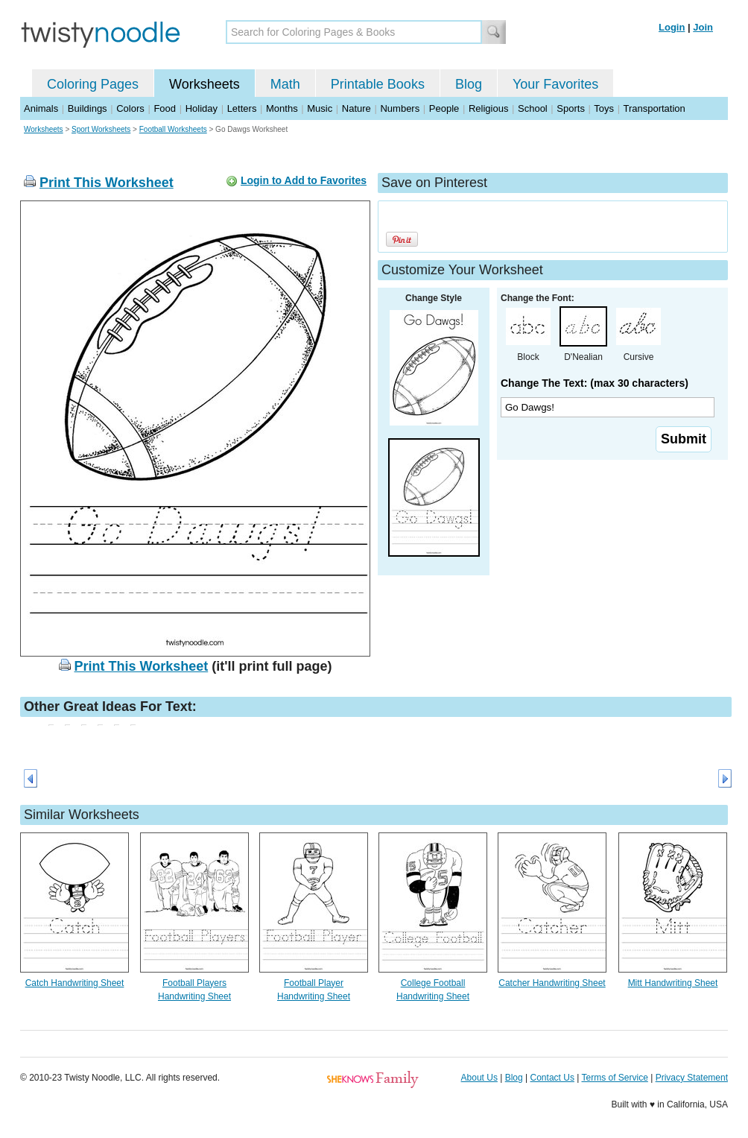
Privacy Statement (692, 1077)
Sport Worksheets (101, 129)
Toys (604, 108)
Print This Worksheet (106, 182)
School (533, 108)
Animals (41, 108)
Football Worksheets (173, 129)
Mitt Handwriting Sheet (673, 983)
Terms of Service (614, 1077)
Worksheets (204, 84)
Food (164, 108)
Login (672, 27)
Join (703, 27)
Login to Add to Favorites (304, 180)
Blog (468, 84)
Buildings (87, 108)
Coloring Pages (93, 84)
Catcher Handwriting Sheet (551, 983)
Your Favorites (555, 84)
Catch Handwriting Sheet (74, 983)
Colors (130, 108)
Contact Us (552, 1077)
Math (285, 84)
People (444, 108)
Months (282, 108)
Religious (488, 108)
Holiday (202, 108)
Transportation (654, 108)
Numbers (399, 108)
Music (319, 108)
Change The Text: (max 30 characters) (594, 383)
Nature (356, 108)
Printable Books (378, 84)
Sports (571, 108)
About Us (479, 1077)
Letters (242, 108)
